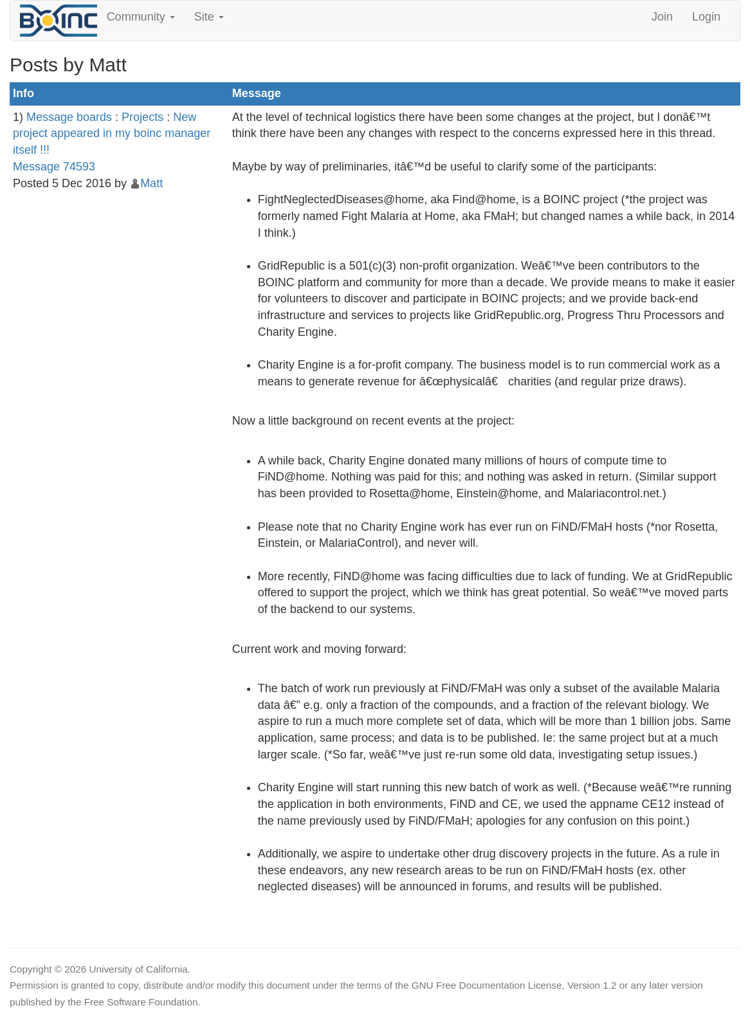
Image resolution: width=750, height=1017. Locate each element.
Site (209, 16)
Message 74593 (54, 166)
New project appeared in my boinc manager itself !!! (111, 133)
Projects (142, 117)
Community (141, 16)
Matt (151, 183)
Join (662, 16)
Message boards (69, 117)
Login (706, 16)
